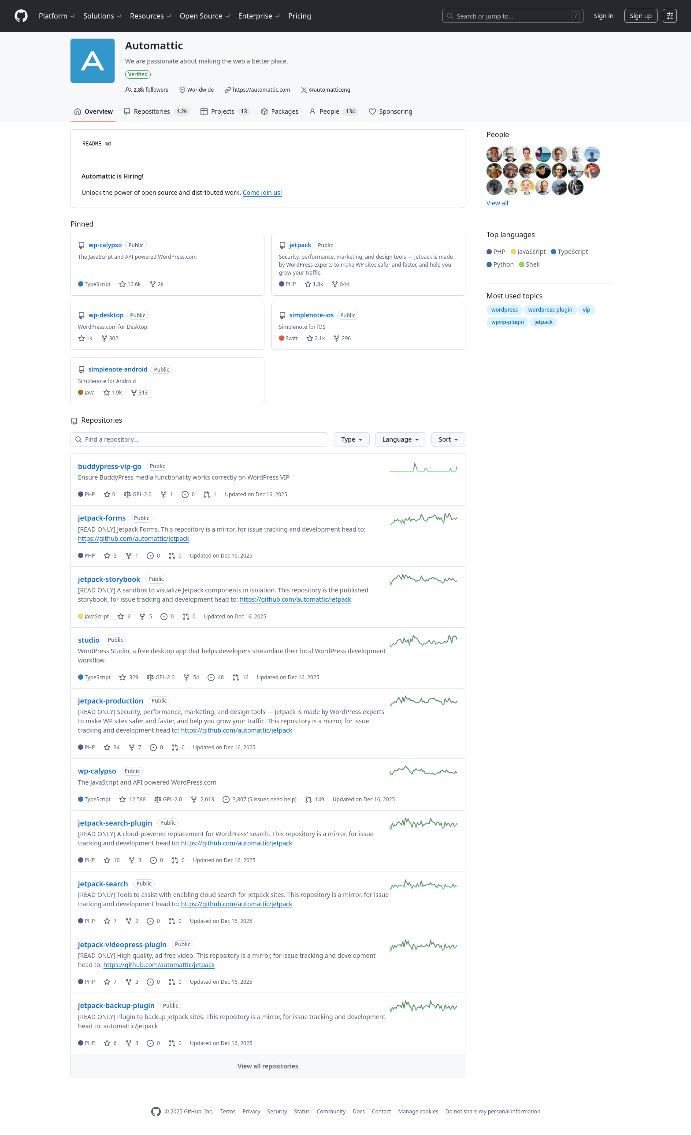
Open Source (205, 16)
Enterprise (259, 16)
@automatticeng (330, 89)
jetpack (544, 322)
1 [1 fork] (166, 494)
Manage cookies (418, 1111)
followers (151, 89)
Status (302, 1111)
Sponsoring (390, 111)
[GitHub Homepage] (156, 1111)
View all (497, 203)
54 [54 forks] (191, 677)
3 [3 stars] (110, 555)
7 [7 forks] (134, 747)
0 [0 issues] (188, 494)
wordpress (504, 309)
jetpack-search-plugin (115, 823)
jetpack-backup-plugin (116, 1005)
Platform (57, 16)
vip (587, 309)
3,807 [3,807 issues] (234, 799)
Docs (359, 1111)
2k (156, 284)
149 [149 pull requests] (314, 799)
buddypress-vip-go (109, 466)
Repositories (156, 111)
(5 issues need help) (272, 799)
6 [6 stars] (123, 616)
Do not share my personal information (493, 1111)
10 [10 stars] (112, 860)
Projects (225, 111)
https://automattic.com (261, 89)
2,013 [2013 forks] (202, 799)
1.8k (314, 284)
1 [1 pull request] (209, 494)
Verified (138, 74)
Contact (381, 1111)
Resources (151, 16)
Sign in (603, 15)
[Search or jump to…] (513, 15)
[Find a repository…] (199, 439)
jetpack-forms (102, 518)
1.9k (112, 392)
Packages (280, 111)
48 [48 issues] (216, 677)
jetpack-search (103, 884)
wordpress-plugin (550, 309)
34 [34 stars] (112, 747)
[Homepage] (21, 16)
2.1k (315, 338)
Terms (228, 1111)
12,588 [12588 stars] (132, 799)
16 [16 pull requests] (240, 677)
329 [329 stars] (128, 677)
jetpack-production (110, 701)
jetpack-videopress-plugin (122, 944)
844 (340, 284)
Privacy (251, 1111)
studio (89, 640)
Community (331, 1111)
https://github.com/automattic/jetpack (133, 538)
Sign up (641, 15)
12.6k (130, 284)
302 (110, 338)
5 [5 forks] (145, 616)
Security (277, 1111)
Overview (93, 111)
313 (139, 392)
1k (85, 338)
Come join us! (262, 192)
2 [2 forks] (131, 921)
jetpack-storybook (109, 579)
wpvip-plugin (507, 322)
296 (342, 338)
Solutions (103, 16)
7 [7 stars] (110, 921)
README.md (96, 144)
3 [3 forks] (134, 860)
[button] (351, 439)
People (333, 111)
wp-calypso (97, 771)
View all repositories (268, 1066)
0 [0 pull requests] (175, 555)
